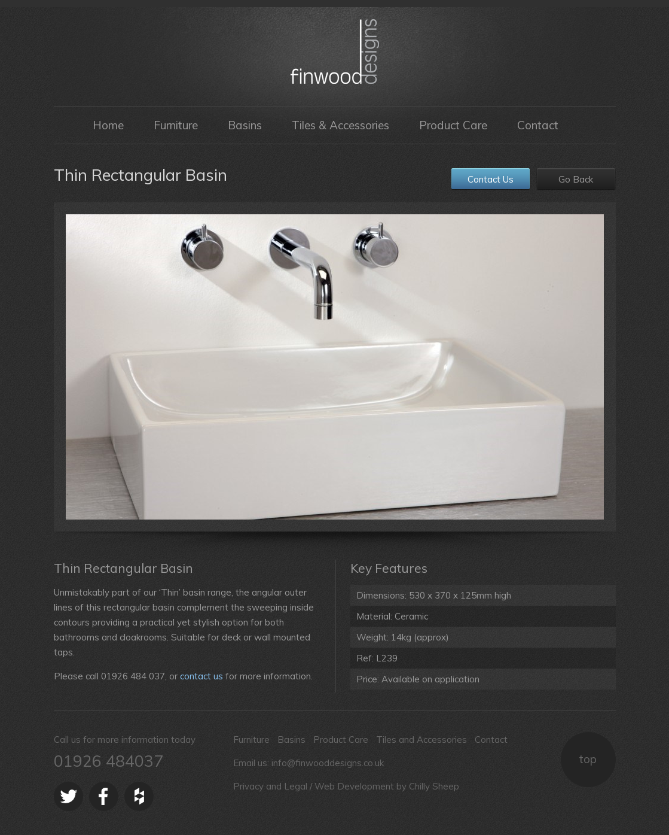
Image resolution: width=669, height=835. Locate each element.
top (588, 759)
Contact (537, 125)
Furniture (176, 125)
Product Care (453, 125)
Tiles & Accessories (340, 125)
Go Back (575, 179)
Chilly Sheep (434, 786)
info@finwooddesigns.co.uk (327, 763)
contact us (201, 676)
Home (108, 125)
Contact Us (491, 179)
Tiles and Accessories (421, 739)
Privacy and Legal (270, 786)
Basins (245, 125)
